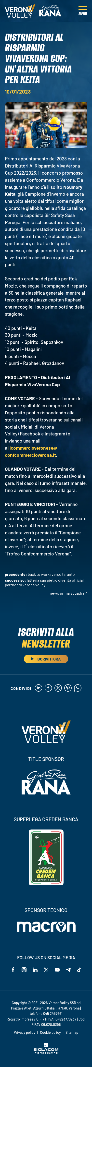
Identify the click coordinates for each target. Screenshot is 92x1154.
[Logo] (20, 11)
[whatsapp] (77, 688)
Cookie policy (50, 1032)
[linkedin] (38, 688)
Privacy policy (24, 1032)
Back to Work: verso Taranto (51, 574)
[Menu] (83, 11)
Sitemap (72, 1032)
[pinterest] (68, 688)
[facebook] (48, 688)
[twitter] (58, 688)
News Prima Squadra (67, 593)
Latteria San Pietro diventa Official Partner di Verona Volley (44, 582)
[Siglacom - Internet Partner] (46, 1052)
